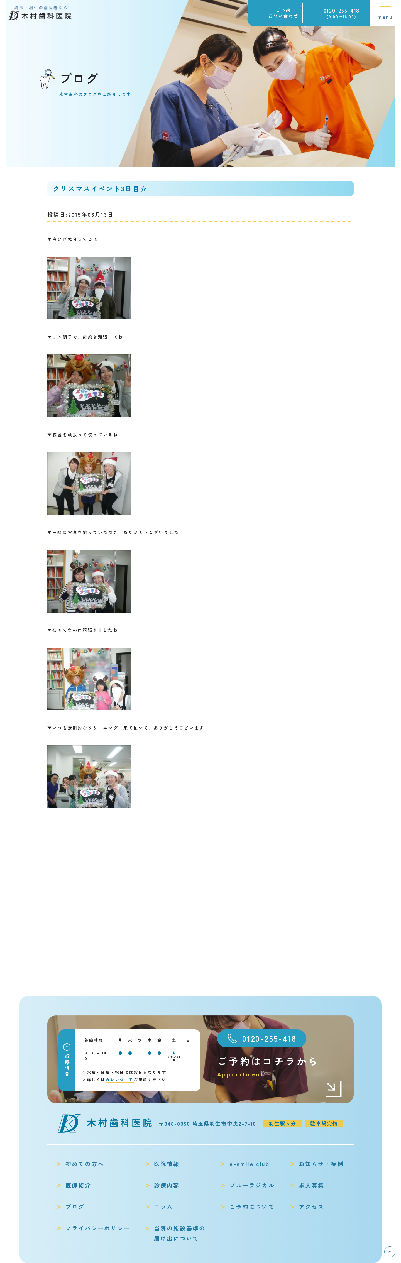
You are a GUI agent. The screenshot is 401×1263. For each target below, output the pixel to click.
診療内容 (167, 1185)
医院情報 (167, 1164)
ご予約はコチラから (280, 1066)
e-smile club (249, 1164)
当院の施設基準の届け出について (180, 1233)
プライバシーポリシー (97, 1228)
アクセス (312, 1207)
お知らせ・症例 (321, 1164)
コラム (163, 1207)
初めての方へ (84, 1164)
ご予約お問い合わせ (283, 13)
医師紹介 (78, 1185)
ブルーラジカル (252, 1185)
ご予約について (252, 1207)
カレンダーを (120, 1079)
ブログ (75, 1207)
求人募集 (312, 1185)
